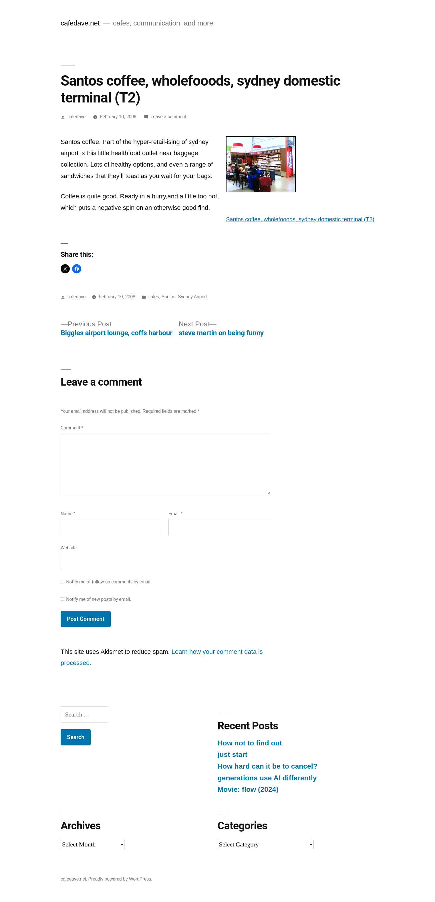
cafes (153, 296)
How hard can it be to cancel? (267, 766)
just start (233, 754)
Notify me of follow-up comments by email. (109, 582)
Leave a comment (168, 116)
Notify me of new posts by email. (98, 599)
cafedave (76, 116)
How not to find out (250, 743)
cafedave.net (80, 23)
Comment (72, 428)
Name (68, 513)
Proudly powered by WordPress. (120, 879)
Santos (169, 296)
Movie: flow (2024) (248, 789)
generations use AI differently (267, 778)
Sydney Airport (192, 296)
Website (69, 547)
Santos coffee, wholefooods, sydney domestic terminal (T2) (300, 219)
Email (175, 513)
